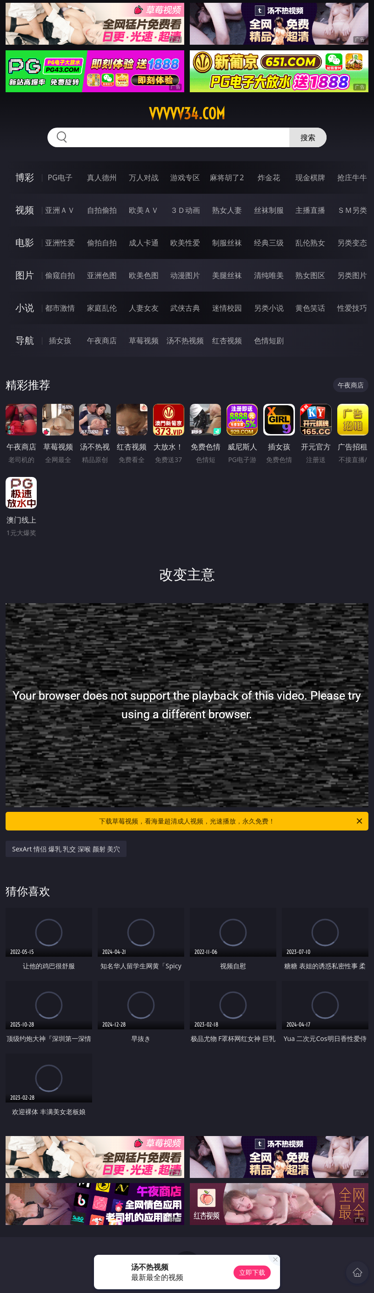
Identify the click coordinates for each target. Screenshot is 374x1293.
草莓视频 (144, 340)
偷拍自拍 (102, 243)
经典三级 (269, 243)
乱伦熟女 (310, 243)
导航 (24, 340)
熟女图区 (310, 275)
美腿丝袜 (227, 275)
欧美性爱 (185, 243)
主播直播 (310, 210)
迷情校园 (227, 308)
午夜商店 (102, 340)
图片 (24, 275)
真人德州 (102, 177)
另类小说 (269, 308)
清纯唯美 (269, 275)
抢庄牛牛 (352, 177)
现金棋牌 (310, 177)
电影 (24, 242)
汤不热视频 (185, 340)
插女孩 (60, 340)
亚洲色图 (102, 275)
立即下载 (252, 1272)
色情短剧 (269, 340)
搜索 (308, 137)
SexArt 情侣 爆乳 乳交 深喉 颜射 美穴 (66, 848)
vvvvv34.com (187, 113)
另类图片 (352, 275)
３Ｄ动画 (185, 210)
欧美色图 (144, 275)
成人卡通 (144, 243)
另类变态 (352, 243)
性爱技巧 (352, 308)
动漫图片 (185, 275)
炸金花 (269, 177)
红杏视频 (227, 340)
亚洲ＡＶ (60, 210)
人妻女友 (144, 308)
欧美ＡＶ (144, 210)
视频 (24, 210)
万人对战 (144, 177)
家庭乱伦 (102, 308)
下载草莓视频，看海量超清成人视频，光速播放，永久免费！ (231, 821)
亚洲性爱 (60, 243)
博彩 (24, 177)
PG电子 (60, 177)
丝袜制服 (269, 210)
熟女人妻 (227, 210)
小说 (24, 307)
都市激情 (60, 308)
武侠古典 (185, 308)
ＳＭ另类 (352, 210)
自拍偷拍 (102, 210)
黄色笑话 (310, 308)
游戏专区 (185, 177)
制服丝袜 (227, 243)
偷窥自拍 (60, 275)
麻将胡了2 (227, 177)
